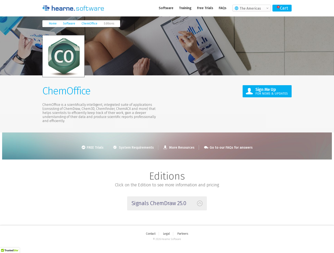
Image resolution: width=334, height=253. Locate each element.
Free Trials (205, 8)
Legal (166, 234)
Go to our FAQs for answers (228, 147)
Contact (150, 234)
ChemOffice (89, 23)
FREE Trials (93, 147)
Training (185, 8)
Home (53, 23)
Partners (182, 234)
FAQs (222, 8)
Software (166, 8)
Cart (284, 8)
